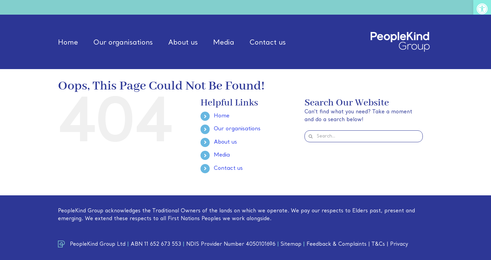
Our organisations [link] (237, 129)
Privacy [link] (399, 244)
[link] (482, 9)
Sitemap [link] (291, 244)
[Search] (310, 136)
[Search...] (363, 136)
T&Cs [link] (378, 244)
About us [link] (225, 142)
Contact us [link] (228, 168)
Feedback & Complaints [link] (337, 244)
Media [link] (222, 155)
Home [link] (221, 116)
